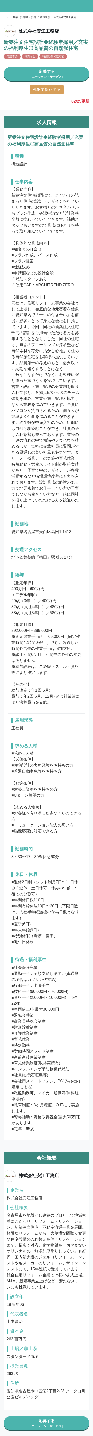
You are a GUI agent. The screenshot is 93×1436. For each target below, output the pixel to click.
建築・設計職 (20, 17)
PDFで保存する (47, 89)
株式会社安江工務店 (65, 17)
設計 (33, 17)
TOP (6, 17)
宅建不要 (12, 56)
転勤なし (30, 56)
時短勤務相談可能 (53, 56)
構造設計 (45, 17)
